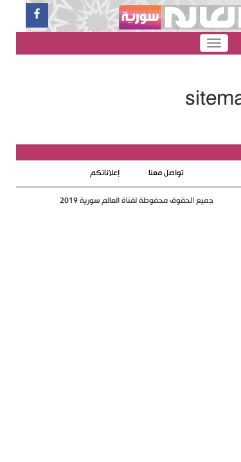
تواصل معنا (150, 173)
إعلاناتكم (88, 173)
